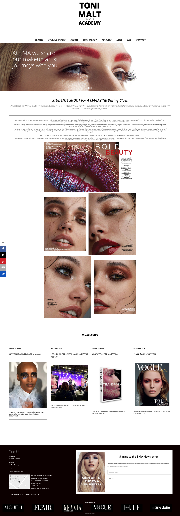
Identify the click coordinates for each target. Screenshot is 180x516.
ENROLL (74, 40)
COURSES (39, 40)
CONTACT (141, 40)
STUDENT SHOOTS (57, 40)
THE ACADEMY (90, 40)
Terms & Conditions (90, 513)
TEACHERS (107, 40)
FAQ (129, 40)
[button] (175, 67)
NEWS (119, 40)
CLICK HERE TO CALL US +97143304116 (24, 494)
